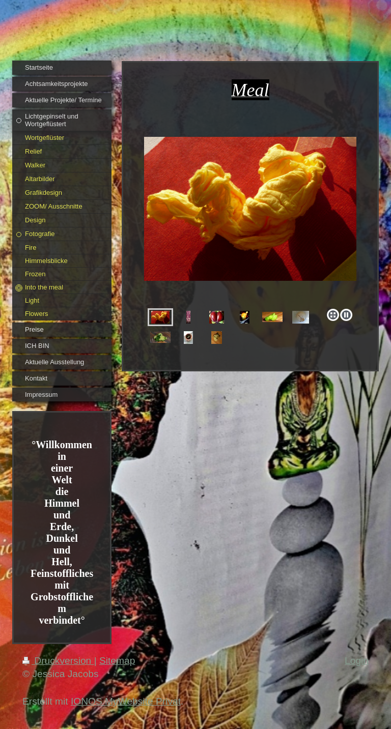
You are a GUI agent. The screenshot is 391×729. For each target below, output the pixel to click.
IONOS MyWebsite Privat (126, 701)
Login (357, 660)
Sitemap (117, 660)
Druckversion (58, 660)
